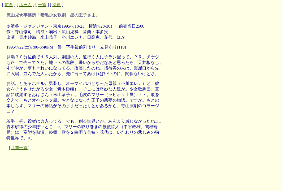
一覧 (42, 4)
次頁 (56, 4)
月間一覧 (19, 147)
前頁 (9, 4)
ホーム (25, 4)
